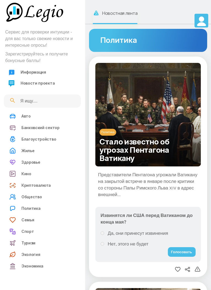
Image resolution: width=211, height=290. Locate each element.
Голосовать (181, 252)
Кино (20, 174)
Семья (21, 220)
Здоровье (24, 162)
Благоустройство (32, 139)
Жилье (21, 150)
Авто (20, 116)
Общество (25, 197)
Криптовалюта (30, 185)
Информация (27, 72)
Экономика (26, 266)
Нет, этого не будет (128, 244)
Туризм (22, 243)
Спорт (21, 231)
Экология (24, 254)
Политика (24, 208)
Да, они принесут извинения (138, 233)
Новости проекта (31, 83)
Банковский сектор (34, 127)
